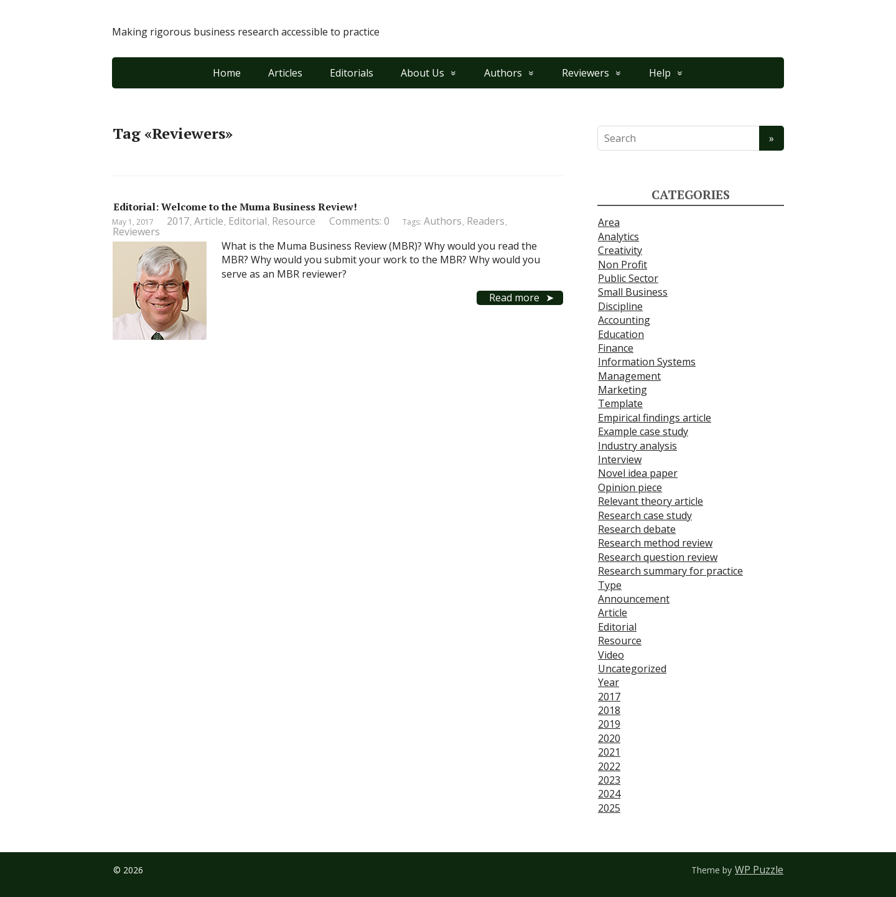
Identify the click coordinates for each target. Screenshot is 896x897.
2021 (609, 752)
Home (227, 73)
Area (609, 222)
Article (208, 221)
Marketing (622, 390)
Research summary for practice (670, 571)
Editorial (247, 221)
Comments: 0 (359, 221)
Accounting (624, 320)
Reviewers (585, 73)
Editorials (351, 73)
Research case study (645, 515)
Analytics (618, 236)
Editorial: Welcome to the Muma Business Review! (235, 207)
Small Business (633, 292)
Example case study (643, 431)
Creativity (620, 250)
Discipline (620, 306)
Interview (620, 459)
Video (611, 655)
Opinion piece (630, 487)
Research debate (637, 529)
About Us (422, 73)
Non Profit (622, 264)
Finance (615, 348)
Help (660, 73)
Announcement (634, 599)
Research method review (655, 543)
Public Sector (628, 278)
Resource (293, 221)
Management (629, 376)
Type (610, 585)
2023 (609, 780)
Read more (514, 297)
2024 (609, 794)
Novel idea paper (638, 473)
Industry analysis (637, 446)
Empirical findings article (654, 418)
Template (620, 403)
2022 (609, 766)
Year (608, 682)
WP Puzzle (759, 869)
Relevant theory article (650, 501)
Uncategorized (632, 668)
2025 (609, 808)
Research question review (657, 557)
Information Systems (647, 362)
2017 (178, 221)
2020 (609, 738)
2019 (609, 724)
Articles (285, 73)
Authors (503, 73)
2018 (609, 710)
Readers (486, 221)
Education (621, 334)
